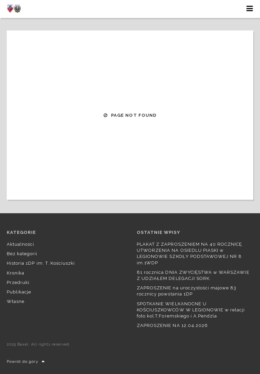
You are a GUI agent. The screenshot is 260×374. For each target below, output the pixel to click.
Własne (15, 301)
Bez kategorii (22, 253)
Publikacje (19, 291)
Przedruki (18, 282)
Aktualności (20, 244)
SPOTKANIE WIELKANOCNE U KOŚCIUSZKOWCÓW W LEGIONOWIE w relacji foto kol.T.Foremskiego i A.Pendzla (191, 309)
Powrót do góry (26, 361)
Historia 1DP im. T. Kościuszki (41, 263)
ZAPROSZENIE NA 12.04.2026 (172, 325)
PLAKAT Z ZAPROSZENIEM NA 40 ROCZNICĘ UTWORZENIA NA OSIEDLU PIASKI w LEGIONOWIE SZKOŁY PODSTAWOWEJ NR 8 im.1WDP (189, 253)
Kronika (15, 273)
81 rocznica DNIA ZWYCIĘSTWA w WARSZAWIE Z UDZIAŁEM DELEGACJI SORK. (193, 275)
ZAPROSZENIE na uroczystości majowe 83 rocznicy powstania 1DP (186, 290)
